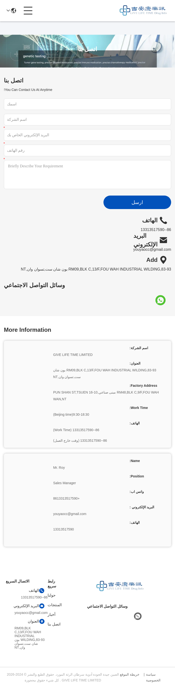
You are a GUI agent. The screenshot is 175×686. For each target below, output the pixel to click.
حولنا (52, 595)
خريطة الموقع (129, 674)
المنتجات (55, 605)
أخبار (51, 614)
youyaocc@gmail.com (152, 249)
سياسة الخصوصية (153, 677)
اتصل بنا (54, 624)
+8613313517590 (66, 498)
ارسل (137, 202)
